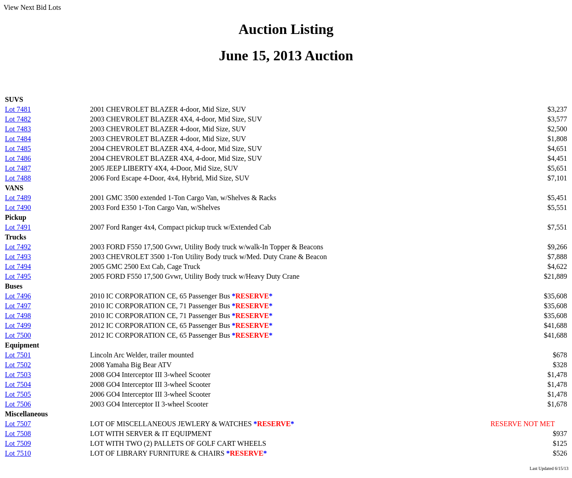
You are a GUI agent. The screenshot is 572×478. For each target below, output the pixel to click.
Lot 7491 (18, 227)
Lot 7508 (18, 433)
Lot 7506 (18, 404)
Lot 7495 (18, 276)
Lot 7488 (18, 178)
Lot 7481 (18, 109)
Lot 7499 (18, 325)
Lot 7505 (18, 394)
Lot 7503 (18, 374)
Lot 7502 (18, 365)
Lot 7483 (18, 129)
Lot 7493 (18, 256)
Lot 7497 (18, 306)
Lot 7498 (18, 315)
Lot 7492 (18, 247)
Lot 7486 (18, 158)
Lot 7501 (18, 355)
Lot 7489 (18, 197)
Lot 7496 (18, 296)
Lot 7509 (18, 443)
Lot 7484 (18, 139)
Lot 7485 (18, 148)
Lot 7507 (18, 424)
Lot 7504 (18, 384)
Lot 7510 (18, 453)
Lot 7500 (18, 335)
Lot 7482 (18, 119)
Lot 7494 (18, 266)
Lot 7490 (18, 207)
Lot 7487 (18, 168)
